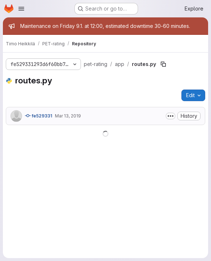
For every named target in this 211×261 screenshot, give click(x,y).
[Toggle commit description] (170, 116)
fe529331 (38, 116)
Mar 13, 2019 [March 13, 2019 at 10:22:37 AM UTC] (68, 116)
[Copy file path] (163, 64)
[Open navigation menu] (21, 8)
